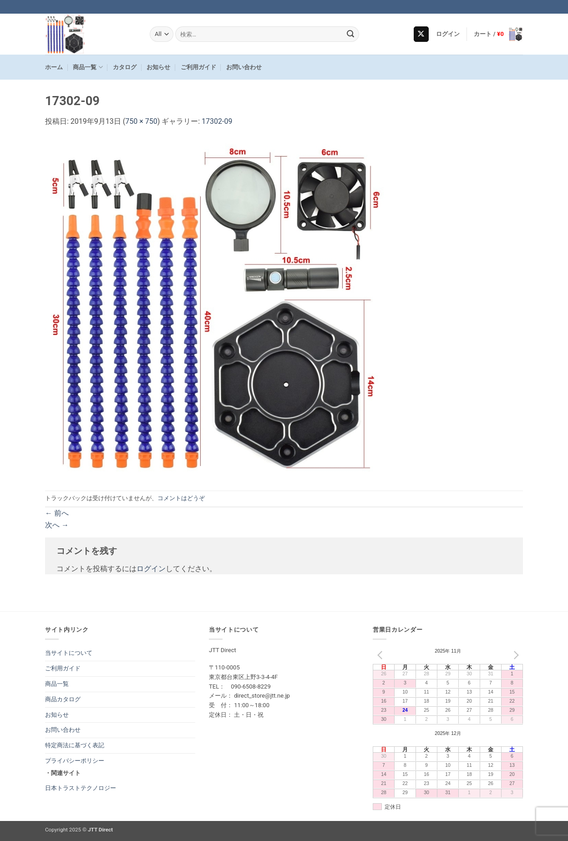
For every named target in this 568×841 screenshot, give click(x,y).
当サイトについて (68, 652)
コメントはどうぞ (181, 498)
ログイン (151, 568)
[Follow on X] (421, 34)
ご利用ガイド (198, 67)
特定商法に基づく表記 (74, 745)
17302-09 (217, 121)
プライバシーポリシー (74, 760)
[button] (448, 34)
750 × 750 (141, 121)
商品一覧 (87, 67)
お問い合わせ (244, 67)
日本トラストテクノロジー (80, 788)
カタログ (125, 67)
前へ (57, 513)
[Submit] (351, 34)
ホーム (54, 67)
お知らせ (158, 67)
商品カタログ (63, 699)
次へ (57, 525)
